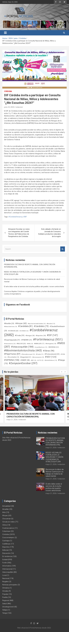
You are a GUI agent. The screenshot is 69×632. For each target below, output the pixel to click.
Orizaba (5, 591)
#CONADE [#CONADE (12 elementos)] (23, 331)
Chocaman (6, 519)
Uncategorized (7, 607)
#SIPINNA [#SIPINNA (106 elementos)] (11, 360)
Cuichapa (5, 541)
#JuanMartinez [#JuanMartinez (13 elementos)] (41, 347)
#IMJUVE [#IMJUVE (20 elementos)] (21, 343)
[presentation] (61, 371)
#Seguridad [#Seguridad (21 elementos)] (25, 357)
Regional (10, 408)
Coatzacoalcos (8, 528)
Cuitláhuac (6, 544)
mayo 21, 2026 (12, 420)
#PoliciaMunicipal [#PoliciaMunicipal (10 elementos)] (28, 354)
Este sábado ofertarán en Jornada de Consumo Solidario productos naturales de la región (49, 232)
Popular (5, 594)
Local (4, 575)
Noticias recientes (47, 432)
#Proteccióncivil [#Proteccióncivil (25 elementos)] (52, 354)
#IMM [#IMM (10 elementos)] (30, 343)
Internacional (7, 569)
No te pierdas (11, 371)
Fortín (4, 563)
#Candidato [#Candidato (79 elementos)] (41, 326)
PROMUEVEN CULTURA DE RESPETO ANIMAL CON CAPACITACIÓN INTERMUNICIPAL (55, 441)
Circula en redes (8, 522)
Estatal (5, 559)
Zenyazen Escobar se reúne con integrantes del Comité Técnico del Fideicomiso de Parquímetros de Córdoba (19, 232)
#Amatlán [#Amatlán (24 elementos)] (9, 323)
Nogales (5, 581)
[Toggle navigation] (5, 32)
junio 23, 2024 (9, 107)
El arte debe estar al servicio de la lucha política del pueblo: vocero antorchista (34, 286)
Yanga (4, 613)
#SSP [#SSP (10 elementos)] (33, 360)
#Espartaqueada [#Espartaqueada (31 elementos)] (12, 340)
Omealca (5, 588)
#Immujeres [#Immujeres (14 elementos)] (50, 343)
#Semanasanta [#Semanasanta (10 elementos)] (38, 357)
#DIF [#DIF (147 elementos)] (52, 335)
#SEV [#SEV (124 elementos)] (50, 357)
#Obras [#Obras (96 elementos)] (48, 350)
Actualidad (6, 506)
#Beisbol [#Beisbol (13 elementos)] (51, 323)
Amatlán (5, 509)
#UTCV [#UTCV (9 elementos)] (40, 360)
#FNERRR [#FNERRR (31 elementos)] (26, 340)
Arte (4, 512)
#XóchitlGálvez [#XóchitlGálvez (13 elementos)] (51, 360)
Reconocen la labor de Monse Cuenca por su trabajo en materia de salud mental (55, 472)
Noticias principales (9, 585)
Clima (4, 525)
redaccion (19, 107)
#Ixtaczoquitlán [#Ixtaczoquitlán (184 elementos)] (22, 346)
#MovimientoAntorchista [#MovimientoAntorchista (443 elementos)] (23, 350)
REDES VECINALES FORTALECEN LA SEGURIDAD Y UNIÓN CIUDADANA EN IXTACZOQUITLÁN (54, 457)
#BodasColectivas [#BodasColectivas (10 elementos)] (10, 326)
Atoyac (5, 515)
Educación (6, 553)
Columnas (6, 531)
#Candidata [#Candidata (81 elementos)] (25, 326)
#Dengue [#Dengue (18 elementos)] (30, 335)
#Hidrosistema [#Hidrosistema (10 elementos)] (10, 343)
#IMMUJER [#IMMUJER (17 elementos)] (39, 343)
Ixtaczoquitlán (7, 572)
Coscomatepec (8, 537)
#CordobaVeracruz (15, 217)
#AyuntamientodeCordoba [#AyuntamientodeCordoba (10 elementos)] (37, 323)
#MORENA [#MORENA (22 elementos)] (53, 347)
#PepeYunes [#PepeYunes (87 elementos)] (12, 354)
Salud (4, 604)
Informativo (6, 566)
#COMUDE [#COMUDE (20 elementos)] (13, 331)
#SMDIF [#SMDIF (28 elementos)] (25, 360)
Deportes (5, 547)
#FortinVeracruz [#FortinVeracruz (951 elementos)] (48, 339)
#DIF (25, 217)
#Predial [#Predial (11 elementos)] (39, 354)
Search (62, 249)
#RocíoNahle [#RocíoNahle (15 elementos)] (13, 357)
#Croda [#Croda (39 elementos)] (19, 335)
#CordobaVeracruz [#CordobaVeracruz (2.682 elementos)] (31, 332)
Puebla (4, 597)
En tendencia (7, 556)
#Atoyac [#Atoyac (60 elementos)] (21, 323)
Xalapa (4, 610)
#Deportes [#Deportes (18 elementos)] (41, 335)
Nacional (5, 578)
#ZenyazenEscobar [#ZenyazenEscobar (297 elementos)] (23, 363)
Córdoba (8, 91)
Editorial (5, 550)
